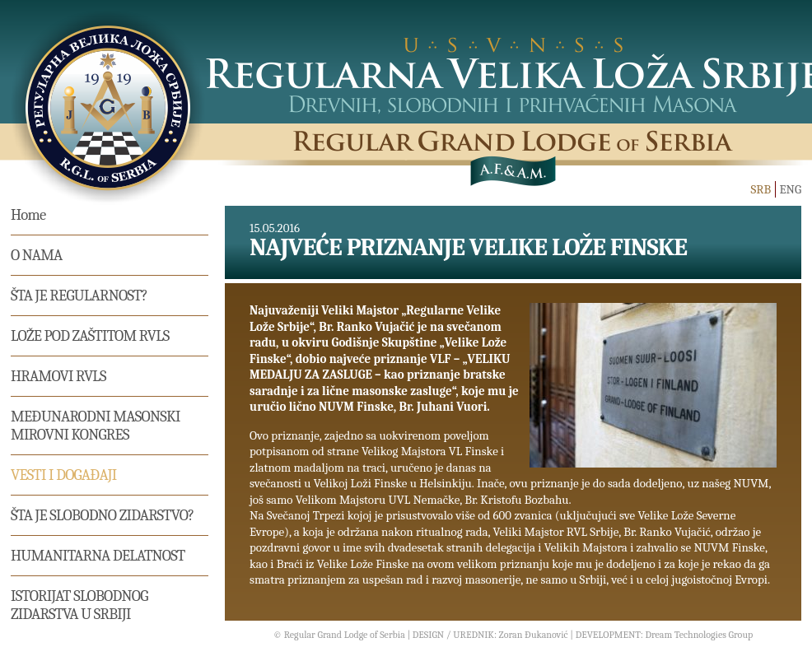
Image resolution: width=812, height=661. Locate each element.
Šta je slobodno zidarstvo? (102, 515)
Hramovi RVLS (58, 376)
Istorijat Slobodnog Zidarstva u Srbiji (79, 605)
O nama (37, 255)
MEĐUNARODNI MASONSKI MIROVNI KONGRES (95, 425)
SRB (760, 189)
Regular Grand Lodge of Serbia (344, 634)
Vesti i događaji (63, 475)
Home (28, 215)
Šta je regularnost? (79, 295)
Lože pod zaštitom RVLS (90, 336)
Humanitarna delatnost (98, 556)
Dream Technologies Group (699, 634)
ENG (790, 189)
